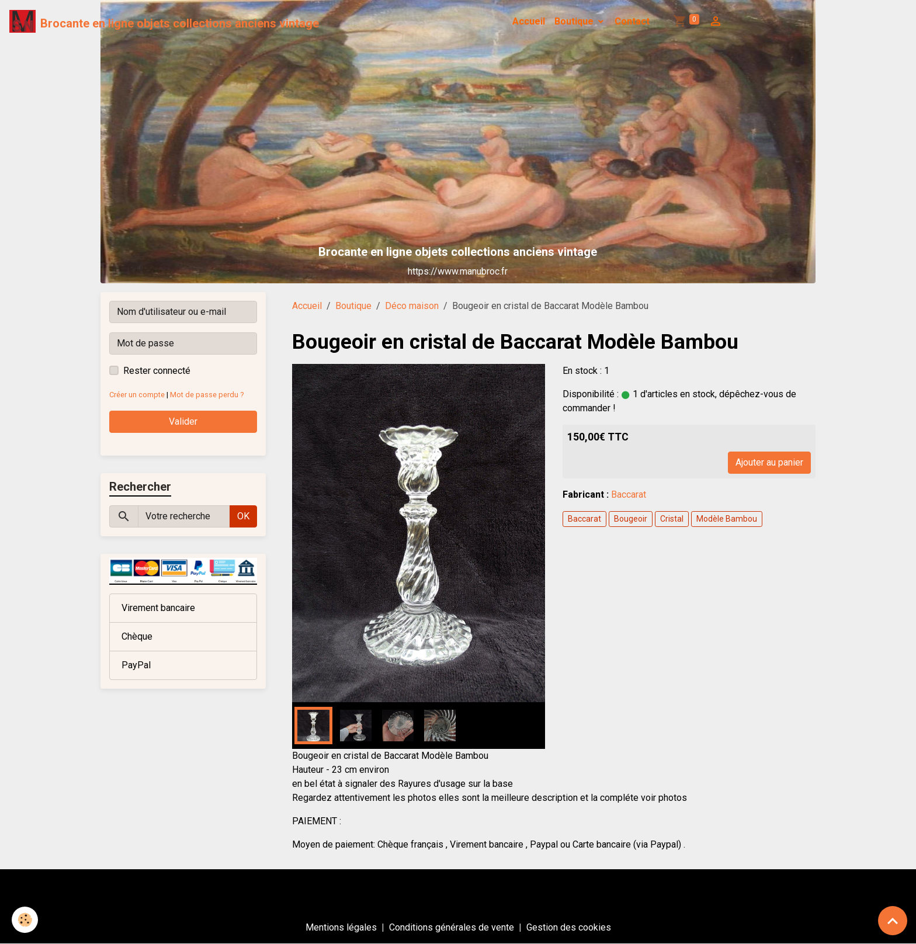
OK (243, 516)
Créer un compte (137, 394)
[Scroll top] (892, 920)
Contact (632, 21)
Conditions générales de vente (451, 927)
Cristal (671, 518)
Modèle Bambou (726, 518)
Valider (183, 421)
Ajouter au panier (769, 462)
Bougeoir (630, 518)
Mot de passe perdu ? (207, 394)
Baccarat (628, 494)
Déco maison (412, 305)
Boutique (575, 21)
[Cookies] (25, 920)
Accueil (528, 21)
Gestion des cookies (568, 927)
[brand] (164, 21)
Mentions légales (341, 927)
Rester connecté (156, 370)
